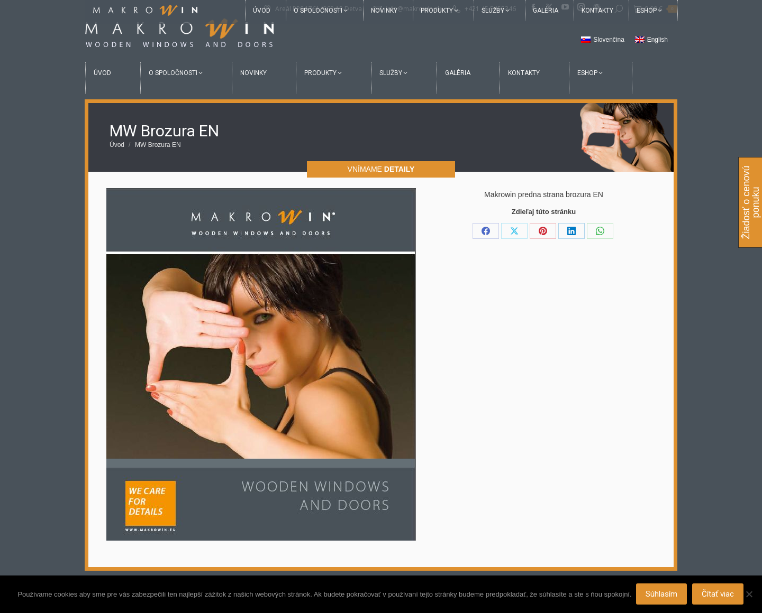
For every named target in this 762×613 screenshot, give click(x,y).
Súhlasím (662, 594)
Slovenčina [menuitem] (608, 39)
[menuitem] (603, 40)
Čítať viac (719, 594)
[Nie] (748, 594)
